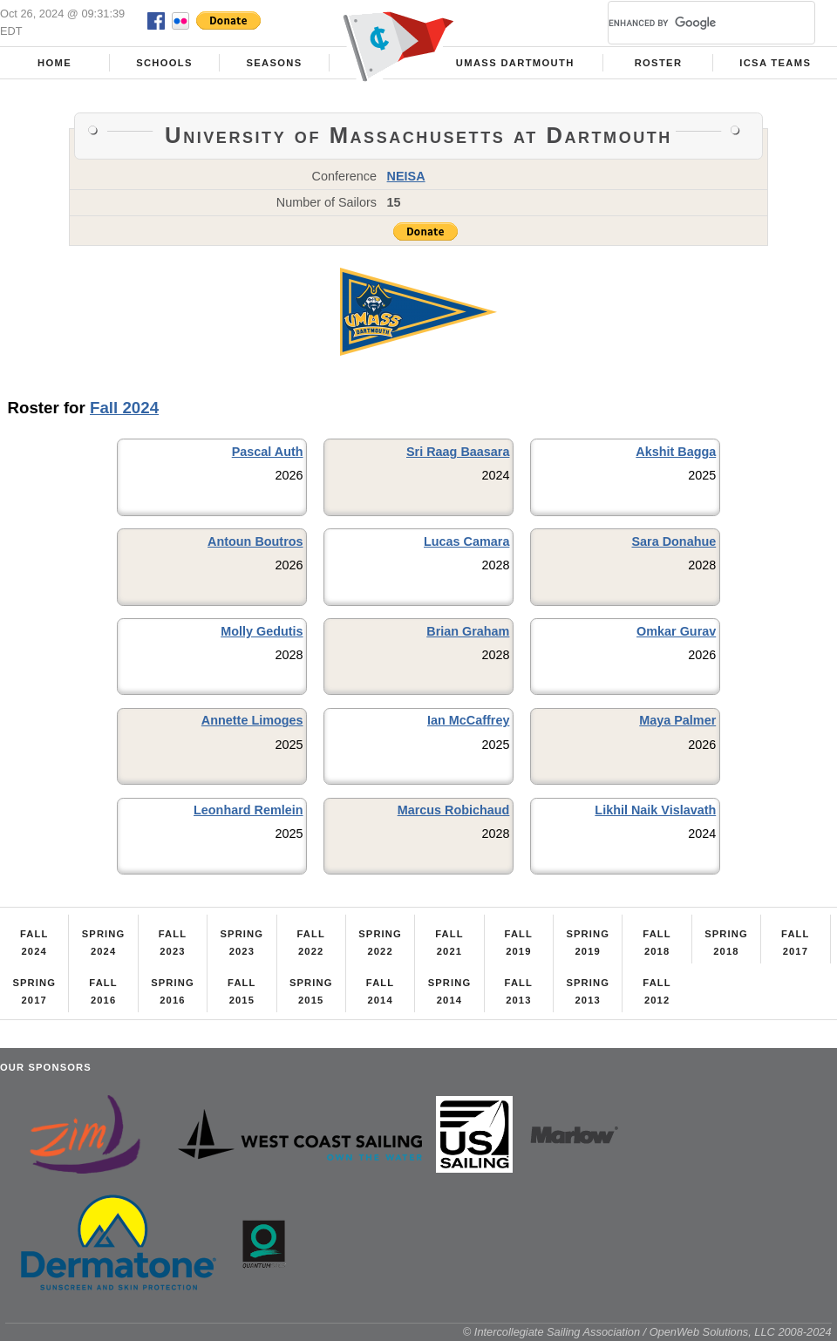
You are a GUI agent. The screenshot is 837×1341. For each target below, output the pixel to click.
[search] (690, 22)
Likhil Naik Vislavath (655, 810)
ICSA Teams (775, 63)
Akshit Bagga (676, 452)
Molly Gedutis (262, 631)
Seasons (274, 63)
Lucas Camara (466, 541)
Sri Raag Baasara (457, 452)
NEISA (406, 176)
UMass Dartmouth (515, 63)
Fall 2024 (124, 407)
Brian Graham (467, 631)
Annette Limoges (252, 720)
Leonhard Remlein (248, 810)
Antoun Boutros (255, 541)
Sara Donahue (673, 541)
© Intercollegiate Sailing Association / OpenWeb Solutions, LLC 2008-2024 (647, 1331)
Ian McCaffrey (468, 720)
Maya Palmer (677, 720)
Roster (659, 63)
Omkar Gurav (676, 631)
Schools (164, 63)
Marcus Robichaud (454, 810)
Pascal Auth (267, 452)
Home (54, 63)
